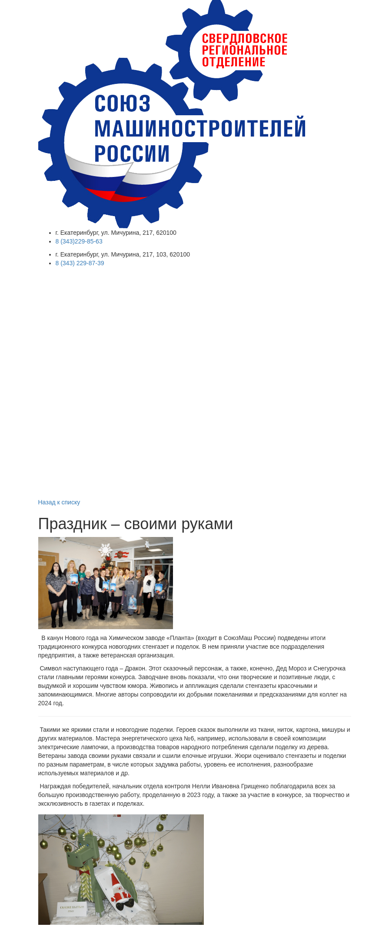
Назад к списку (59, 502)
